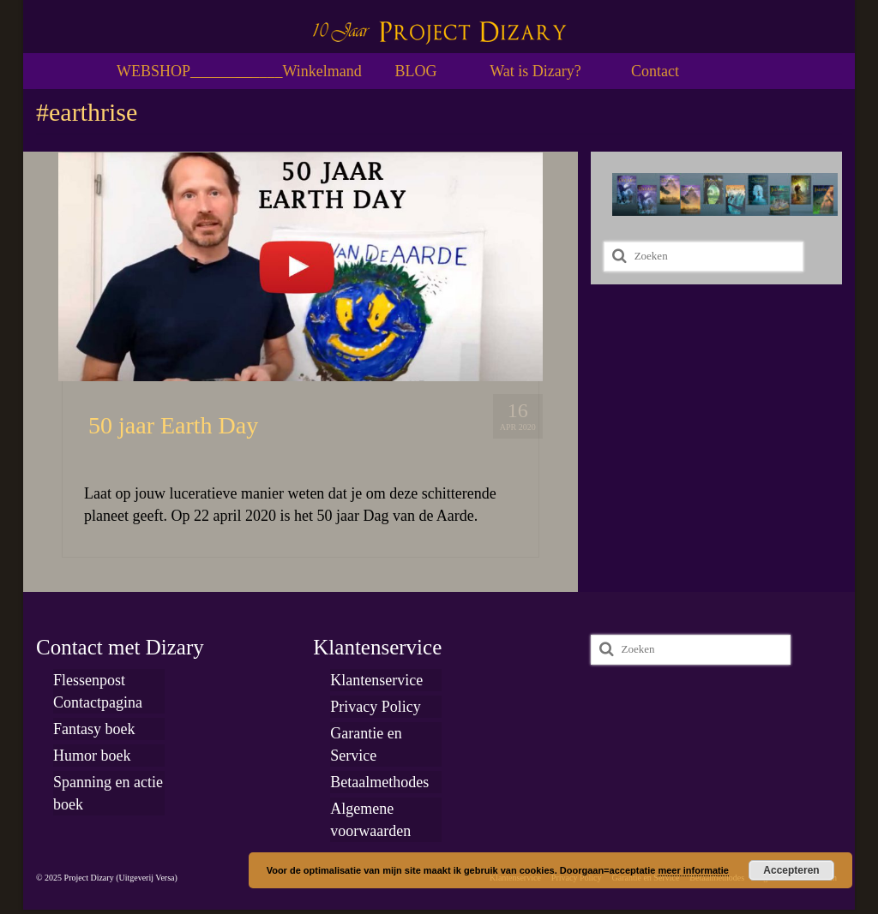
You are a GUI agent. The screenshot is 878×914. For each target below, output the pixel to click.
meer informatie (693, 870)
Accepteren (791, 870)
